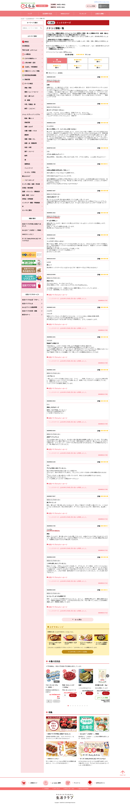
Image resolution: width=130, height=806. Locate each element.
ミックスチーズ (30, 18)
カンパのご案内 (27, 210)
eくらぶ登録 (91, 6)
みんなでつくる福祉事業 (31, 307)
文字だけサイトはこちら (101, 2)
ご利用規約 (46, 788)
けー (48, 404)
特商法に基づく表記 (69, 788)
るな (48, 465)
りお (48, 151)
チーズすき (50, 126)
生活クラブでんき (31, 304)
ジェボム (49, 529)
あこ (48, 167)
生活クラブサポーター (53, 80)
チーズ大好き (51, 238)
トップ (22, 18)
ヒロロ (49, 262)
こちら (70, 52)
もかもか (49, 340)
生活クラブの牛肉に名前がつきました (31, 225)
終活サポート (31, 315)
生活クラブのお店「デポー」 (31, 300)
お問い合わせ (56, 788)
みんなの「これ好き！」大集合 (31, 230)
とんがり (49, 311)
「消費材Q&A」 (60, 47)
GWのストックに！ (28, 234)
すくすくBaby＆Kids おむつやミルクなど (31, 239)
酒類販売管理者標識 (83, 788)
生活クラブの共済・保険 (31, 311)
